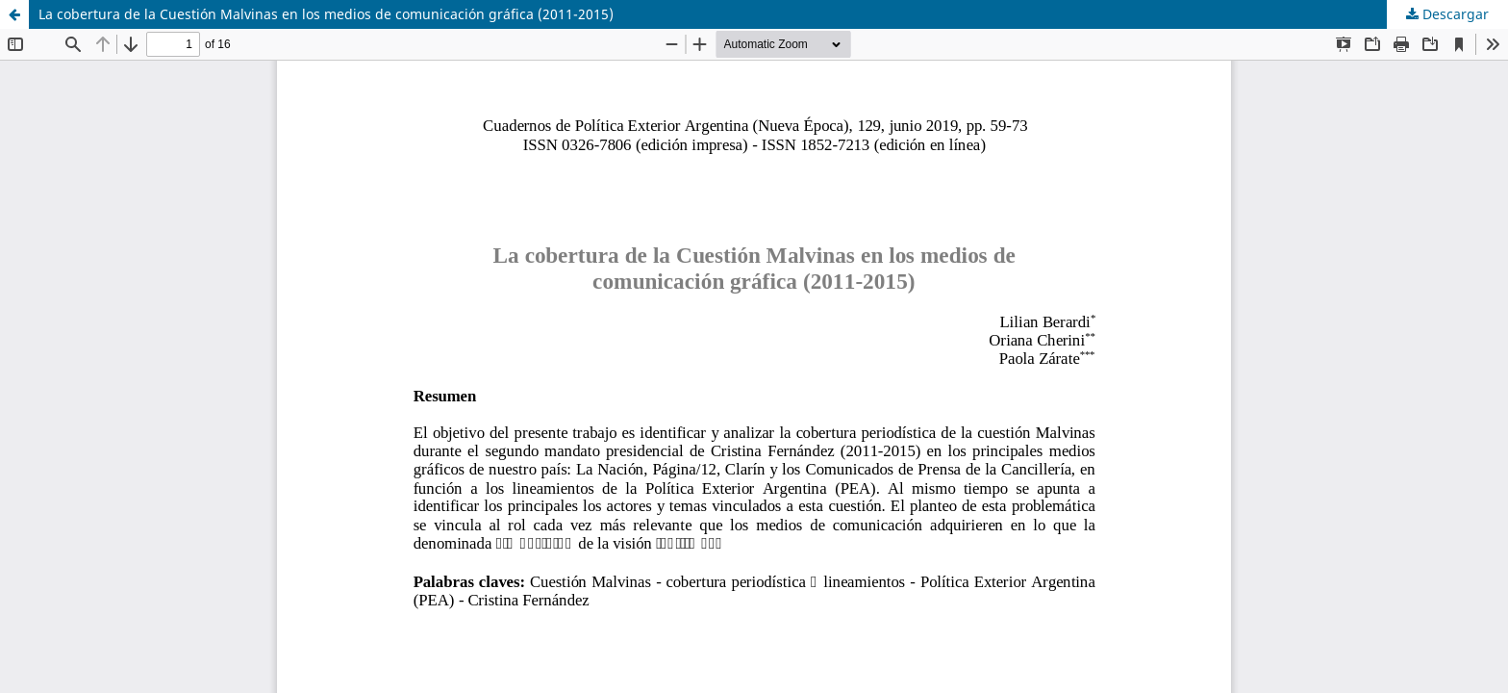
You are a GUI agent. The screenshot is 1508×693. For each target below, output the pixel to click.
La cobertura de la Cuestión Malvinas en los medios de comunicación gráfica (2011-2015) (326, 14)
